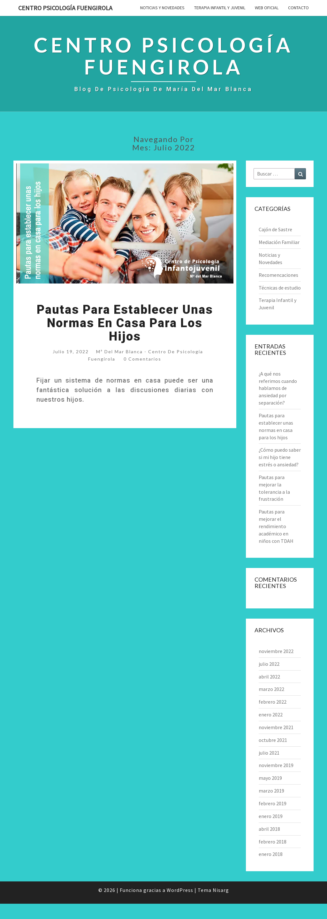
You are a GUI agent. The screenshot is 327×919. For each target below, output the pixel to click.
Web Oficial (266, 8)
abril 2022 (269, 676)
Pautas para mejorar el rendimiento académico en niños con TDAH (276, 526)
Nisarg (221, 890)
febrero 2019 (272, 803)
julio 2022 (269, 664)
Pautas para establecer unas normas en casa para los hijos (125, 323)
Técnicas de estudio (280, 287)
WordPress (180, 890)
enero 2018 (271, 854)
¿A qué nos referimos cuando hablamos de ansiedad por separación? (278, 388)
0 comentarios (142, 359)
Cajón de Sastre (275, 229)
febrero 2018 (272, 841)
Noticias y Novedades (162, 8)
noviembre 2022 (276, 651)
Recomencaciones (278, 275)
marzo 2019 (271, 790)
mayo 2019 (270, 778)
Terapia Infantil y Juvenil (219, 8)
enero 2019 (271, 816)
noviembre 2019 (276, 765)
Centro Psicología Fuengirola (65, 8)
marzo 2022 (271, 689)
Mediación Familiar (279, 242)
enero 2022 (271, 714)
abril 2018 (269, 829)
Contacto (298, 8)
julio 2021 (269, 753)
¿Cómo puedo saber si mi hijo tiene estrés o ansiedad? (280, 457)
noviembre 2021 (276, 727)
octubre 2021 (273, 740)
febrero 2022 (272, 702)
